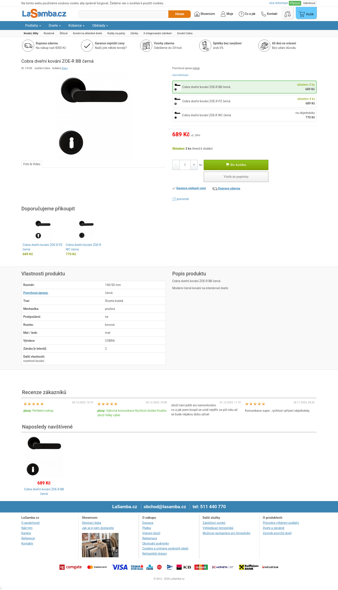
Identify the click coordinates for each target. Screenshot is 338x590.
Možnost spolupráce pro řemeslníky (226, 533)
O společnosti (30, 523)
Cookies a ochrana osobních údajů (165, 548)
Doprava (147, 523)
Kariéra (26, 533)
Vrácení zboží (151, 533)
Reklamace (149, 538)
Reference (28, 538)
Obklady (100, 25)
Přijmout (295, 3)
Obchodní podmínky (155, 543)
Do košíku (236, 164)
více (278, 3)
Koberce (77, 25)
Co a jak (247, 14)
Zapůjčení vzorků (214, 523)
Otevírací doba (91, 523)
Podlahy (33, 25)
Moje (227, 14)
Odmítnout (309, 3)
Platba (146, 528)
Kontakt (269, 14)
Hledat (179, 14)
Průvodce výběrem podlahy (281, 523)
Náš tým (27, 528)
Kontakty (27, 543)
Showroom (204, 14)
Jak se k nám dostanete (98, 528)
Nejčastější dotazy (154, 553)
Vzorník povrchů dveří (277, 533)
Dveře (55, 25)
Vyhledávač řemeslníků (218, 528)
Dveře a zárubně (273, 528)
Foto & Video (31, 164)
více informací (180, 75)
